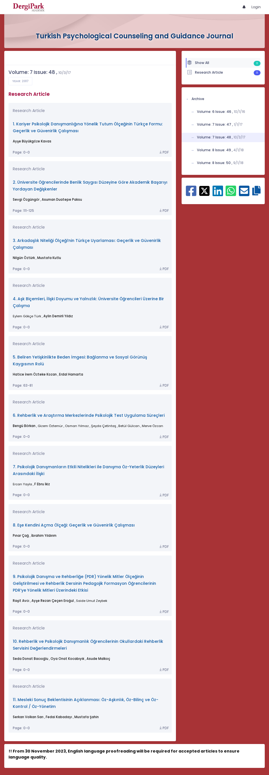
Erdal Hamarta (71, 374)
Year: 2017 (20, 81)
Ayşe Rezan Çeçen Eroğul (52, 600)
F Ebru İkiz (42, 484)
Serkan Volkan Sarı (28, 717)
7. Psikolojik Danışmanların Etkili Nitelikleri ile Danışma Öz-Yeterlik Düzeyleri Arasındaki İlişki (88, 470)
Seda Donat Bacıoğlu (30, 658)
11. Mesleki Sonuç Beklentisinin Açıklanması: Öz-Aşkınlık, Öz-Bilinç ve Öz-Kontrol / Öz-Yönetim (85, 703)
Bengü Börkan (24, 426)
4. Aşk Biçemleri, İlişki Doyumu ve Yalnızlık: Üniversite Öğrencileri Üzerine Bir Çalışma (88, 302)
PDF (164, 152)
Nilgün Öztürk (24, 258)
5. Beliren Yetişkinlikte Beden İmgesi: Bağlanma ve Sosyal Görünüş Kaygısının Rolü (80, 361)
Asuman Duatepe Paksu (62, 199)
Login (256, 7)
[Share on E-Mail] (244, 194)
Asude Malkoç (98, 658)
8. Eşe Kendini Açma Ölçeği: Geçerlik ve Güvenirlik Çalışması (74, 525)
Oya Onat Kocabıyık (67, 658)
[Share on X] (204, 190)
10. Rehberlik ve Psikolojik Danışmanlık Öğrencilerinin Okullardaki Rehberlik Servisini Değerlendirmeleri (88, 645)
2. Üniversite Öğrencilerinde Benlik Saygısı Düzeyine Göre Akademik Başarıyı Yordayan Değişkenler (90, 186)
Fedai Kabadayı (59, 717)
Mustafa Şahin (86, 717)
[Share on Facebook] (191, 194)
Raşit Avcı (21, 600)
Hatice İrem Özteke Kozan (35, 374)
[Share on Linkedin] (218, 194)
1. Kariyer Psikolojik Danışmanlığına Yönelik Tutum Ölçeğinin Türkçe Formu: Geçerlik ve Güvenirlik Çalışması (88, 127)
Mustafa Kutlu (49, 258)
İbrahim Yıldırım (43, 535)
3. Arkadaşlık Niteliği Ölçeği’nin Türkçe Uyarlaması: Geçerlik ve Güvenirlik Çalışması (87, 244)
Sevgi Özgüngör (26, 199)
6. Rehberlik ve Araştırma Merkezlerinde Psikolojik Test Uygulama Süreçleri (89, 415)
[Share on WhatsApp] (231, 194)
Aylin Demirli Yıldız (58, 316)
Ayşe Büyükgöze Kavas (32, 141)
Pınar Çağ (21, 535)
